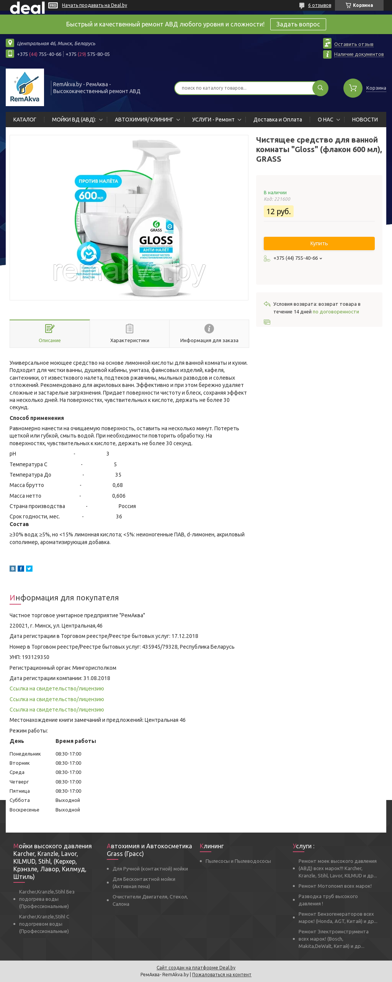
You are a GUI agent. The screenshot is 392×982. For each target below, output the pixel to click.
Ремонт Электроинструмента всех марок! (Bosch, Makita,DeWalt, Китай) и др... (334, 939)
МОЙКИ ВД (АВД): (74, 119)
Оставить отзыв (354, 44)
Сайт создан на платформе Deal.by (196, 967)
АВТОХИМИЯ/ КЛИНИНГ (144, 119)
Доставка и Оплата (277, 119)
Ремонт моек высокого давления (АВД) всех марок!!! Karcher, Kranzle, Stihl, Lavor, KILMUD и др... (338, 868)
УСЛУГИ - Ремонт (213, 119)
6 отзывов (319, 5)
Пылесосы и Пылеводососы (238, 861)
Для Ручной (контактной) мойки (150, 868)
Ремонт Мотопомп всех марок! (335, 886)
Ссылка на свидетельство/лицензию (57, 688)
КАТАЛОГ (24, 119)
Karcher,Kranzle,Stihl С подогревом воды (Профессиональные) (44, 924)
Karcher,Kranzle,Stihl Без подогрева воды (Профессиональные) (47, 899)
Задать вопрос (298, 24)
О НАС (325, 119)
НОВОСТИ (365, 119)
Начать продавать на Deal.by (94, 5)
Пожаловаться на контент (222, 974)
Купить (319, 243)
